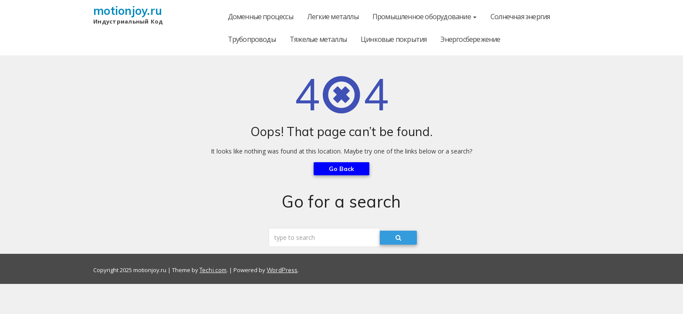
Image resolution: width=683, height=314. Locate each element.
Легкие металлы (332, 16)
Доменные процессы (260, 16)
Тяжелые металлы (318, 39)
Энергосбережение (470, 39)
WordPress (282, 269)
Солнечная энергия (520, 16)
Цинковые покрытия (393, 39)
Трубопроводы (252, 39)
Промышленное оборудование (424, 16)
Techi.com (213, 269)
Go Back (342, 169)
